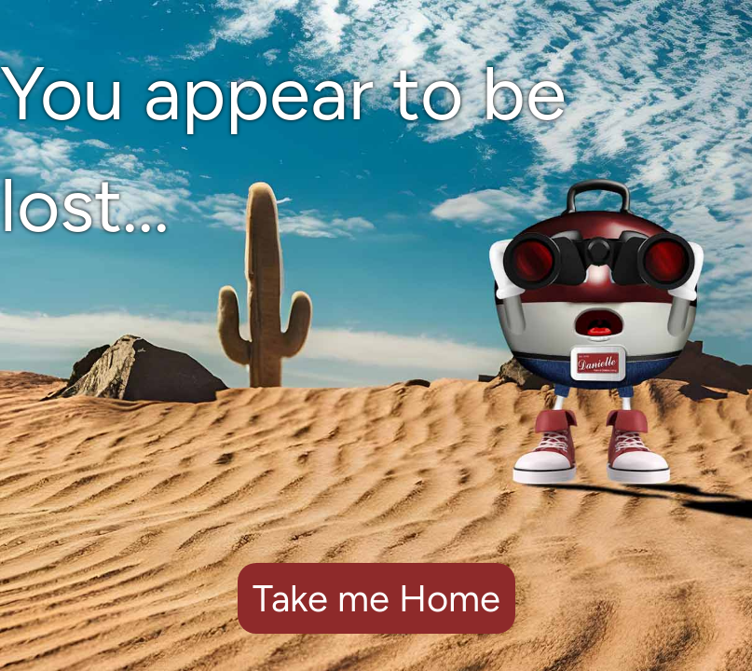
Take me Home (376, 598)
